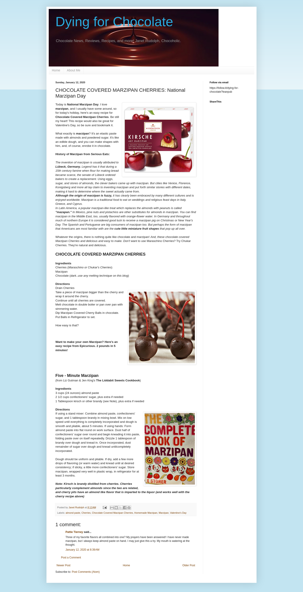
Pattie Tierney (74, 532)
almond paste (73, 512)
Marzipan (163, 512)
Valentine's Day (178, 512)
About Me (73, 70)
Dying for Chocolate (114, 21)
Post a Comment (71, 557)
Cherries (86, 512)
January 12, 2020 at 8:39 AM (82, 549)
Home (56, 70)
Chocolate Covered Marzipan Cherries (112, 512)
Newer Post (63, 565)
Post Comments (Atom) (86, 571)
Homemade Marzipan (145, 512)
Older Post (188, 565)
